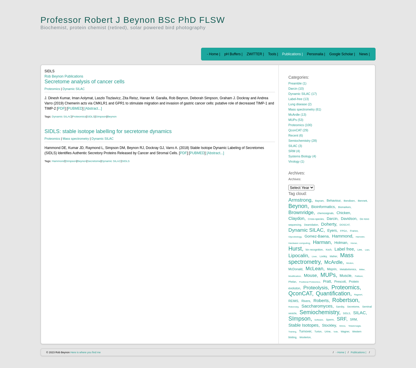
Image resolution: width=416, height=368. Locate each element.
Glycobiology (295, 236)
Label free (344, 248)
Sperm (330, 319)
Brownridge (300, 212)
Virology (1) (296, 161)
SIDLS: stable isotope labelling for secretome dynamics (108, 131)
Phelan (292, 281)
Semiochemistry (319, 312)
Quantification (333, 293)
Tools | (273, 54)
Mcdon (349, 263)
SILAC (359, 312)
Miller (362, 269)
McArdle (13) (297, 114)
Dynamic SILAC (74, 89)
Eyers (332, 230)
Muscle (346, 275)
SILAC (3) (295, 146)
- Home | (213, 54)
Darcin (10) (296, 88)
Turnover (305, 331)
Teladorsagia (354, 326)
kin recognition (314, 249)
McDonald (295, 269)
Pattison (359, 276)
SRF (341, 319)
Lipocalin (298, 255)
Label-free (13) (298, 99)
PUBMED (75, 108)
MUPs (328, 275)
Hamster (360, 236)
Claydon (296, 218)
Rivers (305, 301)
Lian (367, 250)
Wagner (345, 331)
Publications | (292, 54)
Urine (328, 331)
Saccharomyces (317, 305)
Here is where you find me (85, 352)
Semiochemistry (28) (302, 140)
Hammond (58, 161)
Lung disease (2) (299, 104)
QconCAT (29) (298, 130)
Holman (340, 242)
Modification (294, 276)
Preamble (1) (297, 83)
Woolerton (305, 337)
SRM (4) (294, 151)
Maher (333, 256)
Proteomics (52, 89)
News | (364, 54)
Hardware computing (299, 243)
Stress (342, 326)
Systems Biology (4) (302, 156)
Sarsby (340, 306)
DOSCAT (345, 224)
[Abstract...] (92, 108)
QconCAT (300, 293)
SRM (353, 319)
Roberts (321, 300)
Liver (314, 256)
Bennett (362, 200)
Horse (354, 243)
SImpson (101, 116)
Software (318, 320)
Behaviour (334, 200)
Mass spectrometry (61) (304, 109)
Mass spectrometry (76, 138)
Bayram (319, 200)
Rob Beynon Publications (63, 76)
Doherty (328, 224)
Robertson (345, 300)
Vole (336, 331)
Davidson (348, 218)
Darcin (332, 218)
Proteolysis (315, 287)
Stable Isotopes (303, 325)
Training (292, 331)
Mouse (310, 275)
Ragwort (358, 294)
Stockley (329, 325)
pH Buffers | (233, 54)
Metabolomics (348, 269)
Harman (321, 242)
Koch (329, 249)
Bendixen (349, 200)
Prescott (340, 281)
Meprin (332, 269)
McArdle (333, 262)
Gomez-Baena (316, 236)
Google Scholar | (342, 54)
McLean (314, 268)
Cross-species (316, 219)
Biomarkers (344, 207)
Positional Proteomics (309, 282)
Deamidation (311, 224)
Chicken (343, 213)
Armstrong (299, 200)
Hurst (295, 248)
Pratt (327, 281)
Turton (318, 331)
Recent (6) (295, 135)
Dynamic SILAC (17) (302, 93)
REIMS (293, 301)
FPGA (343, 230)
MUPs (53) (295, 120)
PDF (61, 108)
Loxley (323, 256)
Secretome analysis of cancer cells (84, 81)
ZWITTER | (255, 54)
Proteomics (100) (300, 125)
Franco (354, 230)
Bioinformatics (323, 207)
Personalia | (316, 54)
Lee (359, 249)
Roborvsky (293, 307)
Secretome (94, 161)
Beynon (112, 116)
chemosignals (325, 213)
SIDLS (91, 116)
